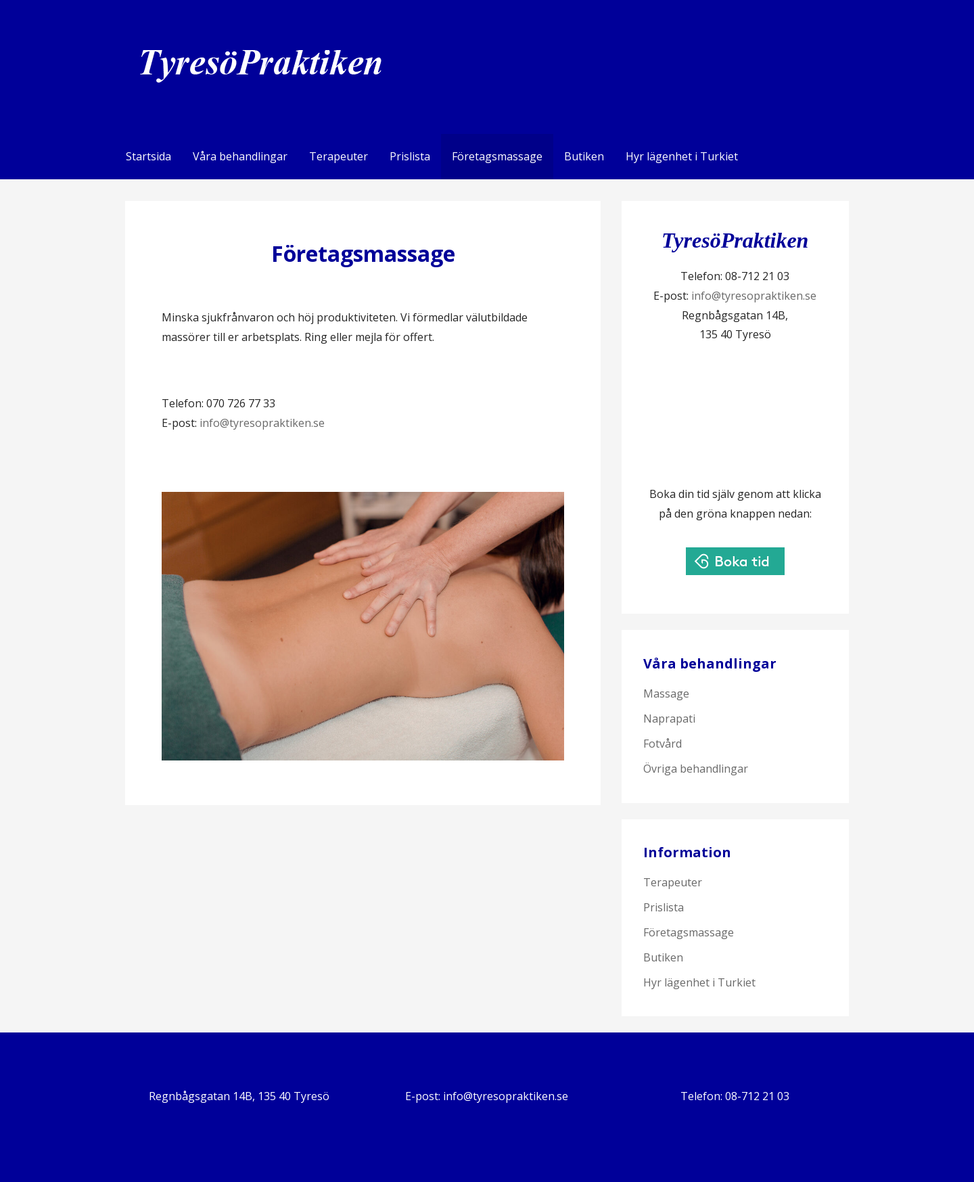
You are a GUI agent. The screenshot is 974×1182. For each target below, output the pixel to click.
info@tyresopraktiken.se (262, 422)
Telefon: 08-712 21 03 (734, 1096)
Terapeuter (338, 156)
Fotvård (662, 743)
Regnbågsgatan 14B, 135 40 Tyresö (239, 1096)
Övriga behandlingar (695, 768)
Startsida (148, 156)
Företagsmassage (497, 156)
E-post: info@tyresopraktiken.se (486, 1096)
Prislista (410, 156)
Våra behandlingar (240, 156)
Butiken (584, 156)
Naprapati (669, 718)
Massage (666, 693)
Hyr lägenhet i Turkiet (682, 156)
